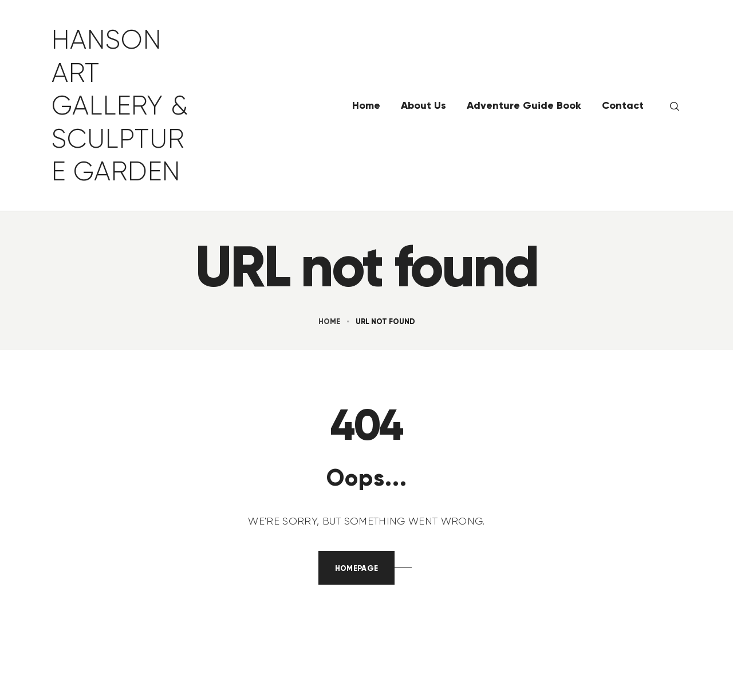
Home (329, 321)
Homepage (356, 568)
